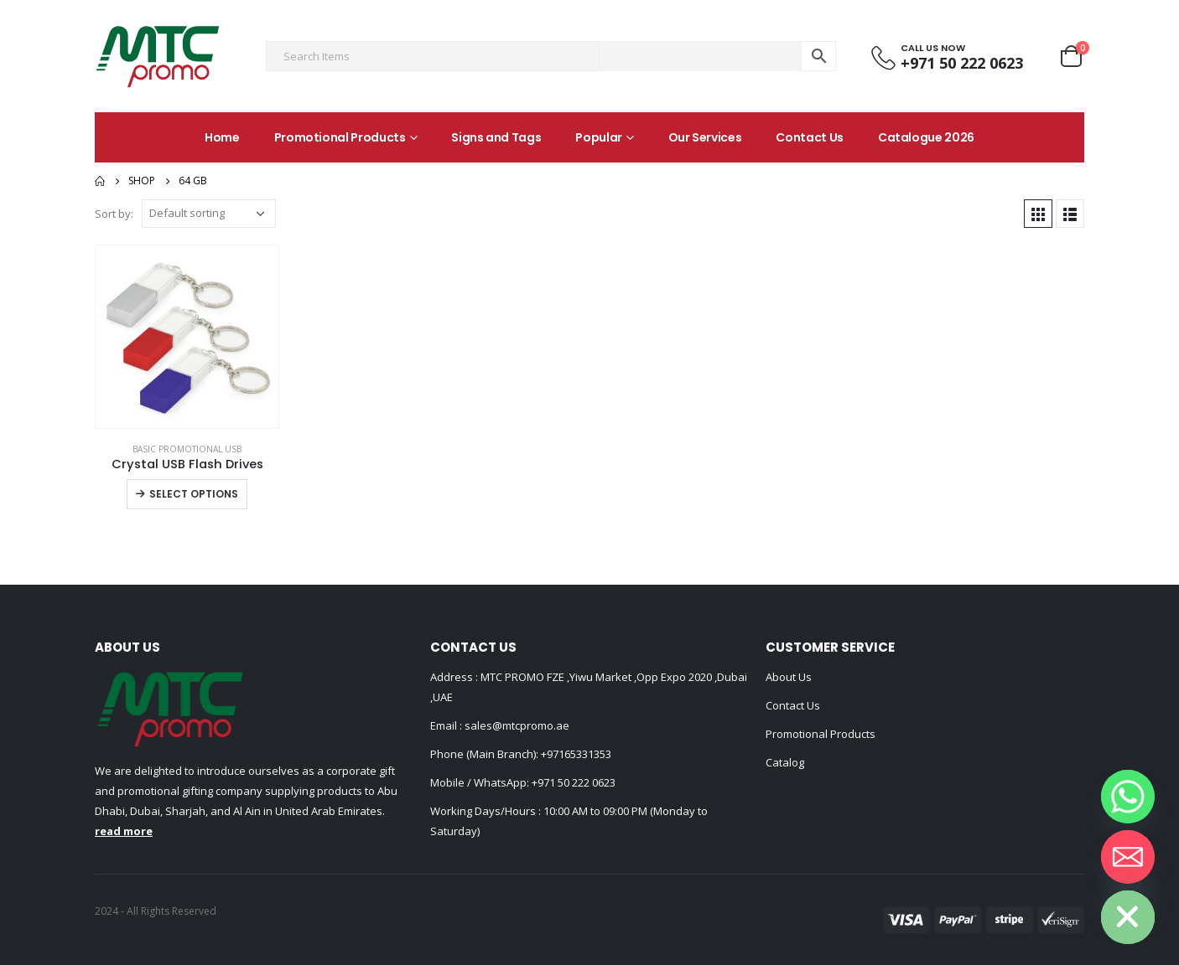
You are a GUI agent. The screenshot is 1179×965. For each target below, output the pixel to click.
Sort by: (114, 213)
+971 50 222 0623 (573, 782)
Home (222, 137)
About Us (789, 676)
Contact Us (810, 137)
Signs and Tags (496, 137)
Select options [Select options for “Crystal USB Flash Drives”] (193, 494)
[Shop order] (209, 213)
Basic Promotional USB (187, 449)
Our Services (705, 137)
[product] (187, 336)
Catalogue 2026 (926, 137)
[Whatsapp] (1128, 796)
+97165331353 (576, 753)
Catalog (785, 762)
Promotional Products (340, 137)
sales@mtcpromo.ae (515, 725)
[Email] (1128, 857)
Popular (598, 137)
